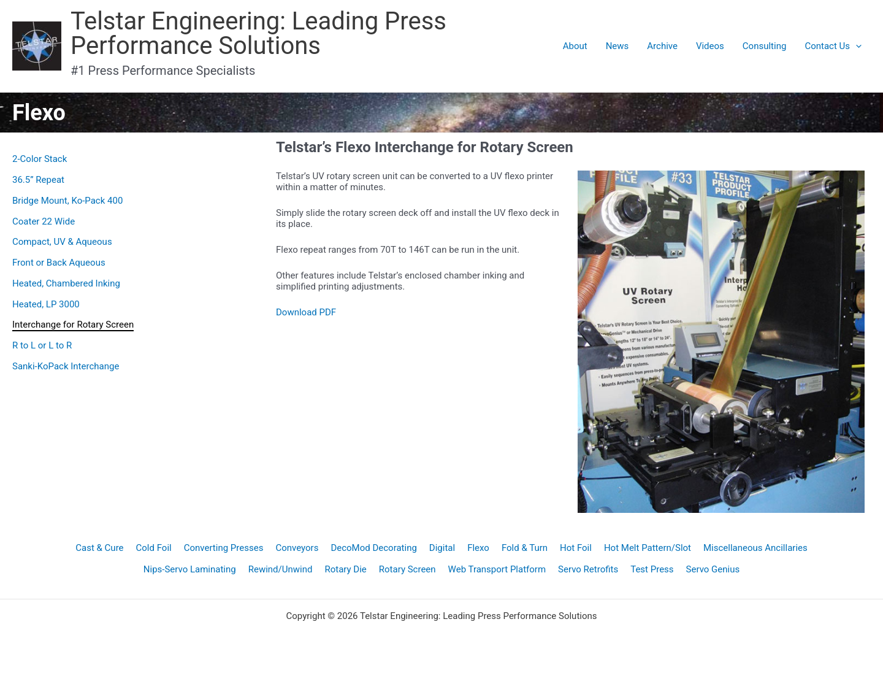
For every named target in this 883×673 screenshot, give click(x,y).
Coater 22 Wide (43, 221)
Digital (442, 547)
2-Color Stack (39, 158)
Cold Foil (154, 547)
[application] (856, 46)
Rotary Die (345, 569)
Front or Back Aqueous (58, 262)
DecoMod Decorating (373, 547)
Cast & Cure (99, 547)
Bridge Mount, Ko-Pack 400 (67, 200)
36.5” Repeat (38, 179)
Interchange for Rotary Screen (73, 324)
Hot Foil (576, 547)
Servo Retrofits (588, 569)
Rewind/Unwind (280, 569)
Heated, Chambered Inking (66, 283)
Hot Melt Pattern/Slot (647, 547)
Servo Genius (713, 569)
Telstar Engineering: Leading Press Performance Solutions (258, 33)
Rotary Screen (407, 569)
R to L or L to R (42, 345)
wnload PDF (311, 312)
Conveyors (296, 547)
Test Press (651, 569)
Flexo (478, 547)
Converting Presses (224, 547)
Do (281, 312)
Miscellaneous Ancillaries (755, 547)
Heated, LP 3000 (46, 304)
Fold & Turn (525, 547)
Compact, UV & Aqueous (62, 241)
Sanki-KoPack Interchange (65, 366)
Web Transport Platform (497, 569)
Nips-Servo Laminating (189, 569)
